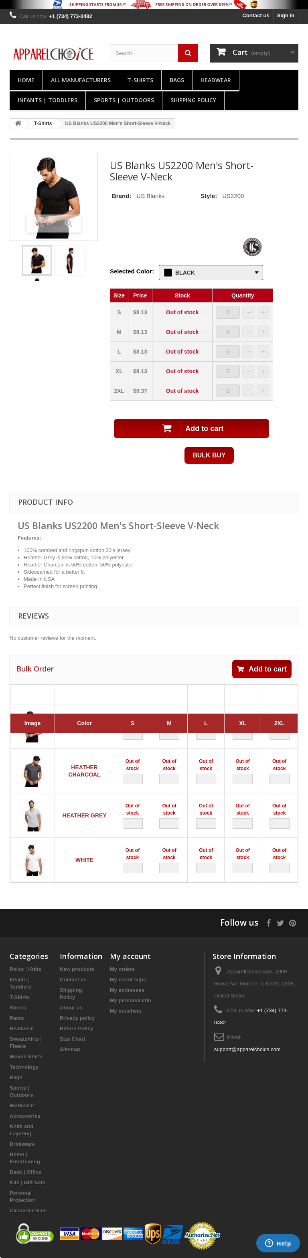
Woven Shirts (26, 1057)
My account (130, 956)
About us (71, 1008)
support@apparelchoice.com (247, 1049)
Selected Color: (132, 271)
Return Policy (76, 1028)
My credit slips (128, 980)
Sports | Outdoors (124, 100)
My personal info (130, 1000)
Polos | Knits (25, 969)
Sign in (285, 15)
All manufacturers (81, 80)
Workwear (22, 1105)
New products (77, 969)
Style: (209, 195)
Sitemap (70, 1049)
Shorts (18, 1008)
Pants (17, 1018)
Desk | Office (25, 1172)
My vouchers (126, 1011)
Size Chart (72, 1039)
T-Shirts (140, 80)
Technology (24, 1067)
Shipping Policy (193, 100)
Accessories (25, 1116)
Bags (177, 80)
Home (26, 80)
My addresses (127, 990)
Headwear (216, 80)
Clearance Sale (28, 1210)
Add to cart (262, 669)
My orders (122, 969)
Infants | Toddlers (47, 100)
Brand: (121, 195)
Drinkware (22, 1144)
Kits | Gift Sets (27, 1182)
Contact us (255, 15)
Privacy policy (77, 1018)
